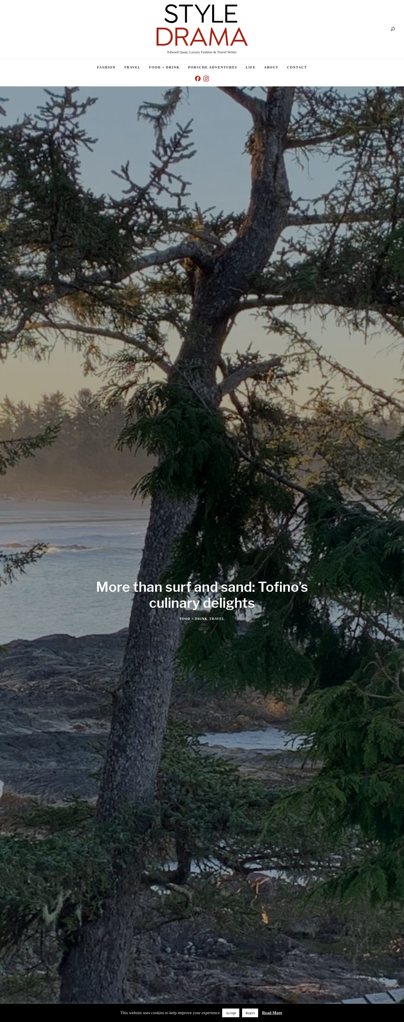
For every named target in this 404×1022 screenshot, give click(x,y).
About (271, 67)
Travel (132, 67)
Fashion (106, 67)
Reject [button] (250, 1013)
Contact (297, 67)
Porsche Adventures (212, 67)
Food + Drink (164, 67)
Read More (272, 1013)
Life (251, 67)
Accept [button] (231, 1013)
